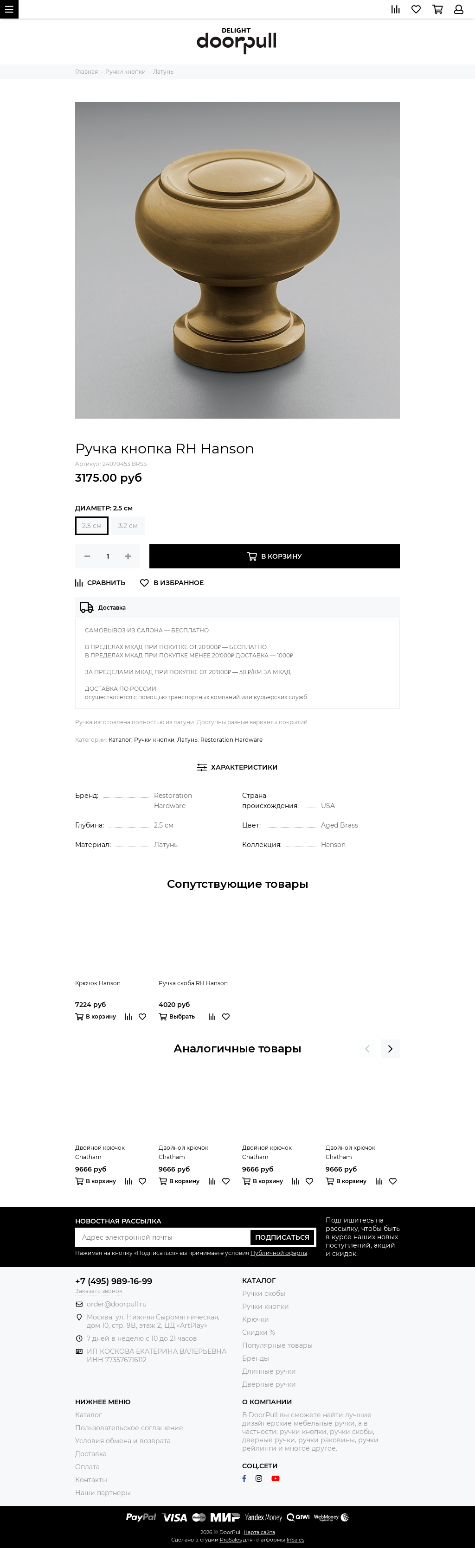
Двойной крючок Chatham (100, 1152)
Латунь (187, 739)
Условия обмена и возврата (123, 1441)
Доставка (91, 1454)
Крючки (255, 1319)
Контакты (91, 1480)
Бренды (255, 1358)
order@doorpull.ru (117, 1304)
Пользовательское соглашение (129, 1428)
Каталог (120, 739)
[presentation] (367, 1048)
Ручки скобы (263, 1293)
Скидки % (258, 1332)
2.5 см (92, 526)
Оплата (87, 1467)
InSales (295, 1539)
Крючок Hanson (98, 983)
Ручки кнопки (154, 739)
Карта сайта (259, 1532)
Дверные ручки (269, 1384)
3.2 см (128, 526)
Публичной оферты (278, 1252)
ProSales (231, 1539)
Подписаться (282, 1237)
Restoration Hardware (231, 739)
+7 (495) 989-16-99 (113, 1281)
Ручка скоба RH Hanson (193, 983)
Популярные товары (277, 1345)
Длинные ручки (269, 1371)
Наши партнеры (103, 1493)
